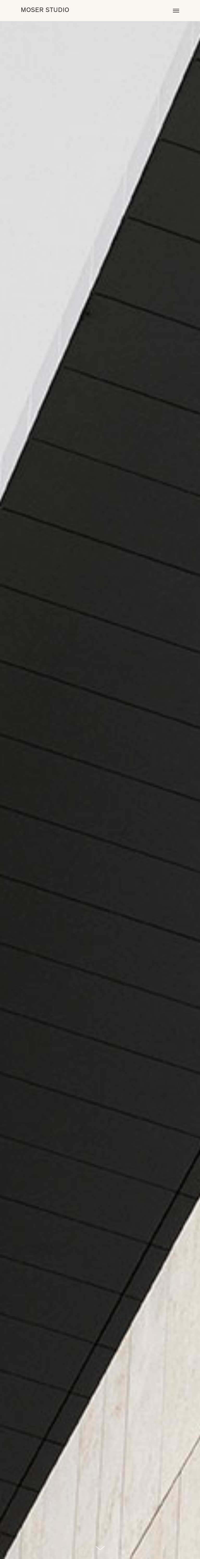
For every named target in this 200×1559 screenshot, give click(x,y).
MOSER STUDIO (45, 10)
